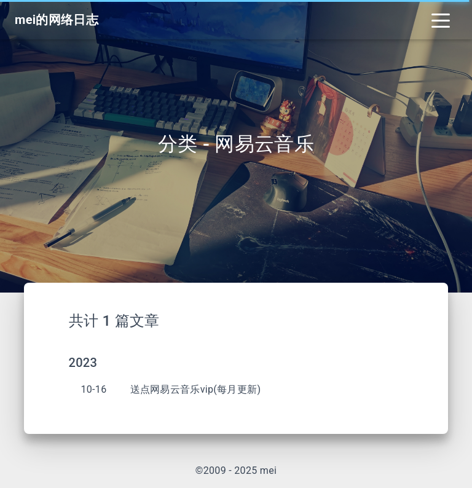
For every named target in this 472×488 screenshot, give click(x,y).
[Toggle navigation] (440, 19)
